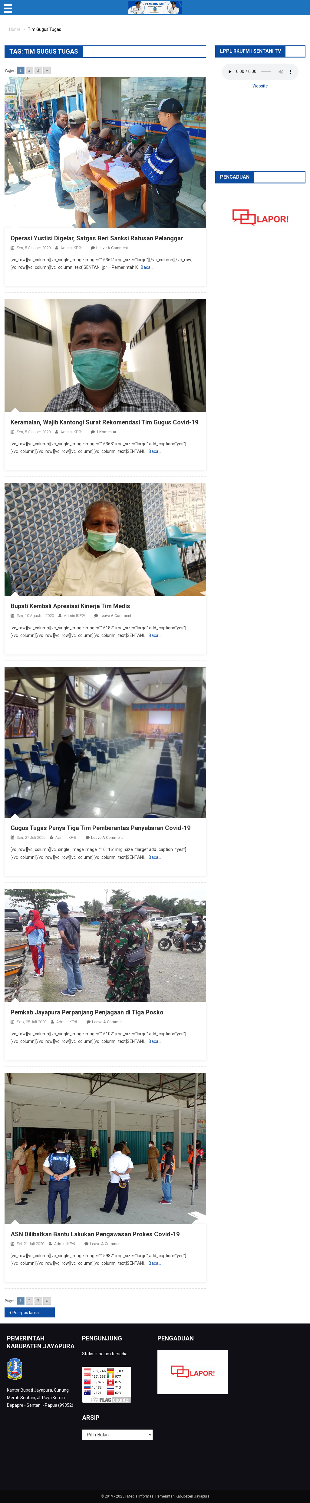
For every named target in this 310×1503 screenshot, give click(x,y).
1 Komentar (106, 432)
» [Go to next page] (47, 70)
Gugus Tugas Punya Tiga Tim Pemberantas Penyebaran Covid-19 (100, 828)
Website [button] (260, 86)
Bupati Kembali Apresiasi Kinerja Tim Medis (70, 606)
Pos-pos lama (25, 1312)
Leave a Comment (112, 248)
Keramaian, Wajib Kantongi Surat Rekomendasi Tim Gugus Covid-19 (104, 422)
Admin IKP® (71, 248)
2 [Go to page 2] (29, 70)
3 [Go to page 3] (38, 70)
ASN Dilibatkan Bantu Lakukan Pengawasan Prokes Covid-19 (95, 1234)
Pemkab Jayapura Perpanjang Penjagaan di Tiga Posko (87, 1012)
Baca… (147, 267)
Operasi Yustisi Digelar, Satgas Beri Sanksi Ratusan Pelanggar (97, 238)
